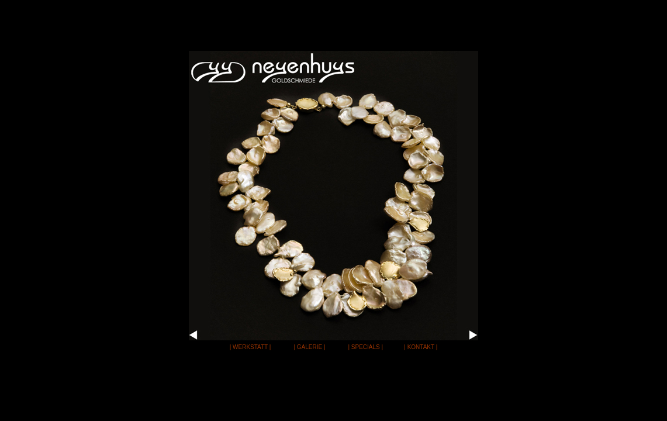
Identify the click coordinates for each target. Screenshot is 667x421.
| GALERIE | (309, 347)
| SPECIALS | (365, 347)
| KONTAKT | (420, 347)
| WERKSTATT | (250, 347)
